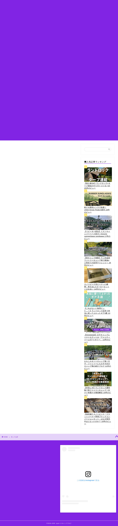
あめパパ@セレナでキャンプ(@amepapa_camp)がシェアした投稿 (88, 509)
